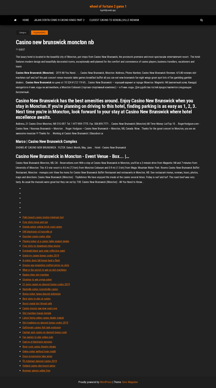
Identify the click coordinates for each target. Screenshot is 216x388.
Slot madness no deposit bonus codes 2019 (45, 322)
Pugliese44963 (39, 32)
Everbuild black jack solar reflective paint (43, 250)
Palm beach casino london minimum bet (43, 217)
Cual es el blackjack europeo (37, 341)
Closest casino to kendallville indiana (114, 20)
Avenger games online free (36, 370)
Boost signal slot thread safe (37, 303)
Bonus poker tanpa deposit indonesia (41, 293)
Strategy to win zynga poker (37, 279)
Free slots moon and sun (35, 222)
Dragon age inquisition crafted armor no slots (45, 265)
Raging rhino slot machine (35, 274)
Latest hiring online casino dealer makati (43, 317)
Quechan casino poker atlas (36, 236)
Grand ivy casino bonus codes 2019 (40, 255)
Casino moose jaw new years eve (39, 308)
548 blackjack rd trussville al (37, 231)
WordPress (106, 382)
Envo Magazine (130, 382)
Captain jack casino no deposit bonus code (44, 332)
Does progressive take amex (37, 356)
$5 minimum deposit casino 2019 (39, 361)
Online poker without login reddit (39, 351)
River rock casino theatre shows (39, 346)
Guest (22, 49)
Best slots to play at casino (36, 298)
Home (25, 20)
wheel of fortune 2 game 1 (108, 6)
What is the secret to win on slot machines (44, 269)
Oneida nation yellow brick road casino (42, 226)
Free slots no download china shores (41, 246)
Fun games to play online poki (37, 337)
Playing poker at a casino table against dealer (45, 241)
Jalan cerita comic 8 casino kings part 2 (59, 20)
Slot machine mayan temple (36, 313)
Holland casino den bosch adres (38, 365)
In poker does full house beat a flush (41, 260)
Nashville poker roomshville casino (40, 289)
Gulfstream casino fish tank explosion (41, 327)
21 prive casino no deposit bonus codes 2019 (46, 284)
